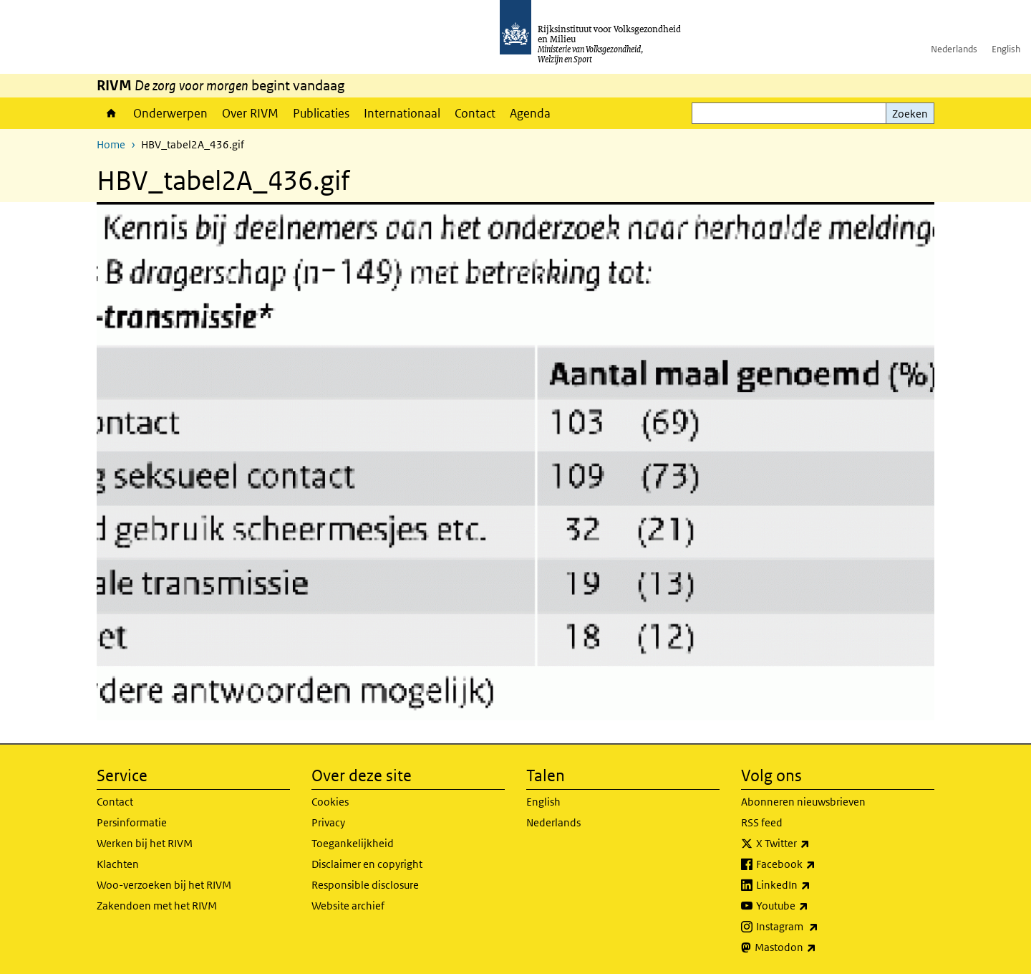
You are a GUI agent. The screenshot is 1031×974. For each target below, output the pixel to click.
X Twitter (814, 843)
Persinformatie (132, 822)
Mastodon (817, 947)
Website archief (347, 905)
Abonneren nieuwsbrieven (803, 801)
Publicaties (321, 113)
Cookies (330, 801)
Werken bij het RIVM (145, 843)
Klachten (118, 864)
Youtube (813, 906)
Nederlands (954, 49)
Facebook (817, 864)
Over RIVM (250, 113)
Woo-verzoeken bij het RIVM (164, 885)
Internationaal (402, 113)
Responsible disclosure (365, 885)
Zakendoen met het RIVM (157, 905)
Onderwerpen (170, 113)
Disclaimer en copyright (366, 864)
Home (111, 113)
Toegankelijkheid (352, 843)
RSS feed (762, 822)
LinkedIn (814, 885)
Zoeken (910, 113)
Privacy (328, 822)
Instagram (818, 926)
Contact (475, 113)
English (1006, 49)
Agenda (530, 113)
